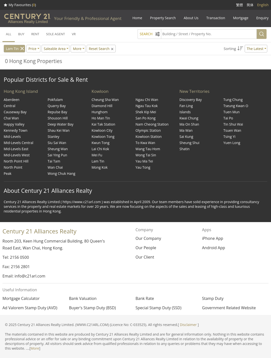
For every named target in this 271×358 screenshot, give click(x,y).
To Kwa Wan (145, 142)
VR (74, 34)
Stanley (53, 136)
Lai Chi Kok (100, 148)
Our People (145, 247)
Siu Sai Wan (57, 142)
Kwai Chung (188, 118)
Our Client (144, 257)
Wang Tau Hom (148, 148)
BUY (21, 34)
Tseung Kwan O (235, 105)
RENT (35, 34)
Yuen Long (231, 142)
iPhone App (212, 238)
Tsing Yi (229, 136)
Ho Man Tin (101, 118)
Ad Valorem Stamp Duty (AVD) (29, 307)
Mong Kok (100, 167)
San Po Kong (146, 118)
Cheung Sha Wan (105, 99)
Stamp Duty (212, 298)
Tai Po (228, 118)
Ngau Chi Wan (147, 99)
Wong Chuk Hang (61, 173)
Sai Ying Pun (57, 155)
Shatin (184, 148)
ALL (8, 34)
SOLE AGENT (55, 34)
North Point (13, 167)
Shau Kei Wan (59, 130)
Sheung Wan (58, 148)
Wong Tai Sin (146, 155)
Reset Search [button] (101, 48)
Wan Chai (55, 167)
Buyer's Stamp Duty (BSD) (92, 307)
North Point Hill (16, 161)
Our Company (148, 238)
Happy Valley (14, 124)
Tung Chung (233, 99)
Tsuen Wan (232, 130)
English (263, 4)
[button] (245, 48)
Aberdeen (11, 99)
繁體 (239, 4)
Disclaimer (188, 324)
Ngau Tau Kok (147, 105)
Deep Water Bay (61, 124)
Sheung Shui (189, 142)
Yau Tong (143, 167)
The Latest (255, 48)
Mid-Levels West (17, 155)
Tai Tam (54, 161)
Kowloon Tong (103, 136)
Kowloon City (102, 130)
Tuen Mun (231, 112)
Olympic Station (148, 130)
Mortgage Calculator (21, 298)
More (35, 348)
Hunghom (100, 112)
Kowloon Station (149, 136)
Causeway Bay (15, 112)
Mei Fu (97, 155)
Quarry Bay (57, 105)
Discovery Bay (190, 99)
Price (32, 48)
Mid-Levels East (16, 148)
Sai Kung (186, 136)
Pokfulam (55, 99)
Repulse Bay (57, 112)
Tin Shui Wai (233, 124)
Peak (7, 173)
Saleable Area (54, 48)
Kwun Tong (101, 142)
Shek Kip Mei (146, 112)
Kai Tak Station (103, 124)
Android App (213, 247)
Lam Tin (12, 48)
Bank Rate (145, 298)
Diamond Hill (102, 105)
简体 (250, 4)
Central (9, 105)
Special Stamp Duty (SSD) (158, 307)
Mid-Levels (12, 136)
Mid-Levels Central (18, 142)
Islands (185, 112)
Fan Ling (186, 105)
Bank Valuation (82, 298)
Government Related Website (229, 307)
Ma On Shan (189, 124)
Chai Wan (11, 118)
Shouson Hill (58, 118)
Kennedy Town (15, 130)
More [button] (77, 48)
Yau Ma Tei (144, 161)
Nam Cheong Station (152, 124)
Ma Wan (185, 130)
